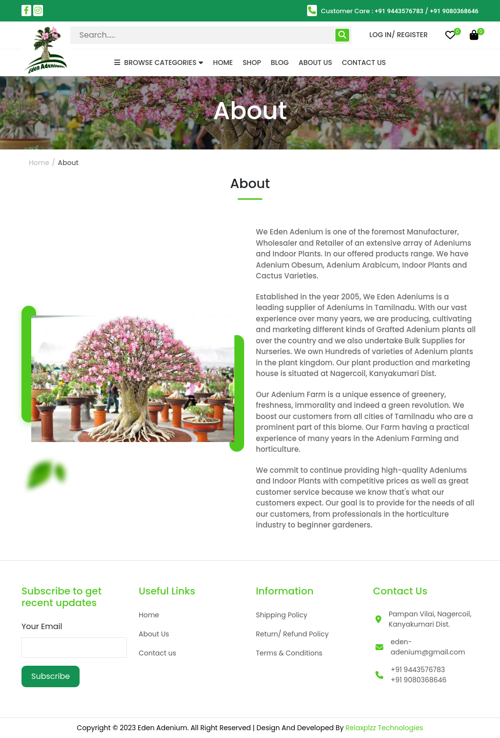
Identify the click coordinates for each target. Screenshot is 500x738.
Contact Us (364, 62)
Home (223, 62)
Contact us (157, 653)
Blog (280, 62)
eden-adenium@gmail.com (428, 647)
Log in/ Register (398, 35)
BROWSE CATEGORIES (159, 62)
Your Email (41, 626)
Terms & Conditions (289, 653)
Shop (252, 62)
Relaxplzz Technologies (384, 728)
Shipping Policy (282, 615)
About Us (315, 62)
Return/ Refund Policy (292, 634)
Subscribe (50, 676)
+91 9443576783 (399, 11)
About (68, 163)
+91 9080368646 (454, 11)
